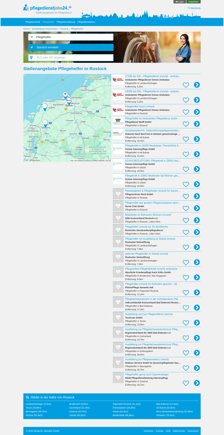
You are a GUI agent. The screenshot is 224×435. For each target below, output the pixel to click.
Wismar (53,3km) (34, 415)
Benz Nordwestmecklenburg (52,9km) (174, 411)
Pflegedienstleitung (66, 22)
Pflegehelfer (48, 22)
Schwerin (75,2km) (165, 415)
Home (26, 29)
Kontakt (159, 431)
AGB (168, 431)
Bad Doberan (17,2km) (167, 404)
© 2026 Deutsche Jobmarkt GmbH (42, 431)
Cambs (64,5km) (77, 415)
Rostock (64, 29)
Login (181, 1)
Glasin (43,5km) (120, 411)
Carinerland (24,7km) (79, 407)
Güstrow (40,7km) (78, 411)
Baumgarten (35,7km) (36, 411)
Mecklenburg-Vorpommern (45, 29)
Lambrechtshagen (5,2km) (38, 404)
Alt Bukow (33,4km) (165, 407)
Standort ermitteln (48, 47)
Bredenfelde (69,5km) (123, 415)
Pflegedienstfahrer (86, 22)
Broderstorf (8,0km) (78, 404)
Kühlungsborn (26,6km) (124, 407)
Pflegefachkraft (33, 22)
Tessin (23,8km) (33, 407)
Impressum (193, 431)
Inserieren (193, 1)
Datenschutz (179, 431)
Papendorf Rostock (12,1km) (126, 404)
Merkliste (194, 8)
